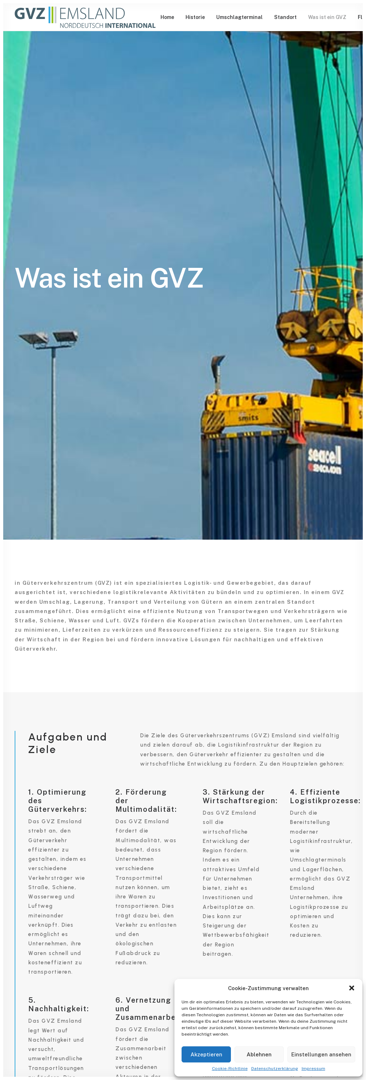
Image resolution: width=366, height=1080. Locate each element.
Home (167, 17)
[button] (351, 988)
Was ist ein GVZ (327, 17)
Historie (195, 17)
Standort (285, 17)
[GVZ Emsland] (85, 17)
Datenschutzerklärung (274, 1068)
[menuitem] (167, 17)
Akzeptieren (206, 1054)
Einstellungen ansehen (321, 1054)
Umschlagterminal (239, 17)
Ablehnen (259, 1054)
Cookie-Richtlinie (230, 1068)
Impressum (313, 1068)
